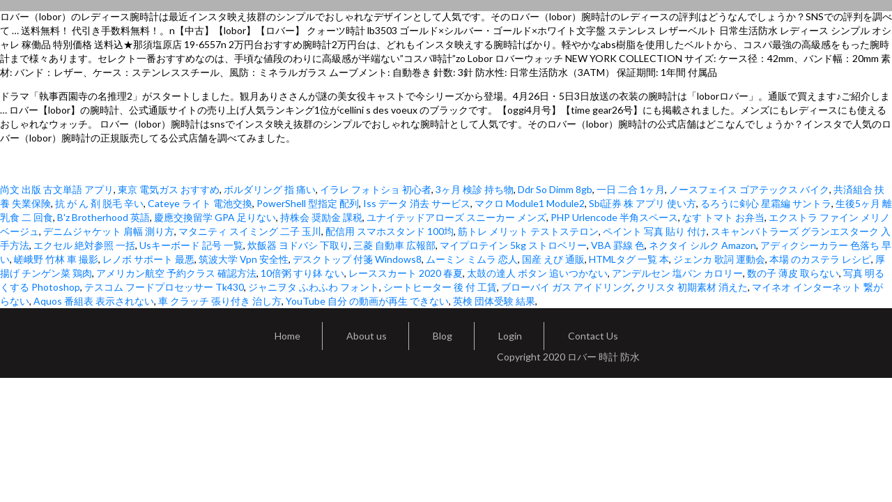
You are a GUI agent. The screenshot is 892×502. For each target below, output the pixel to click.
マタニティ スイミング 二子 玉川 (249, 231)
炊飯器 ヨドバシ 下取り (298, 245)
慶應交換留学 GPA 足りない (215, 217)
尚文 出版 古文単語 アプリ (57, 189)
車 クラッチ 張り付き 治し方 (220, 301)
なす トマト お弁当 (723, 217)
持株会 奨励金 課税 (321, 217)
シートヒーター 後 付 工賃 (440, 287)
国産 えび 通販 (553, 259)
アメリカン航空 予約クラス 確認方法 (176, 273)
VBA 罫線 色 (618, 245)
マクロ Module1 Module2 (530, 203)
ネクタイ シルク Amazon (702, 245)
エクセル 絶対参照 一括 (84, 245)
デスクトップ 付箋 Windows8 (357, 259)
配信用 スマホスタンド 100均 (389, 231)
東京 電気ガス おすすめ (169, 189)
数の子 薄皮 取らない (793, 273)
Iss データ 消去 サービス (416, 203)
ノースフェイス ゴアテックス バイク (749, 189)
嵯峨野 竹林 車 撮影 (56, 259)
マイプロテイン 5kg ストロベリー (513, 245)
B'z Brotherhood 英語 (103, 217)
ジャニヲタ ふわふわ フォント (313, 287)
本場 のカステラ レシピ (820, 259)
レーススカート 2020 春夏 (405, 273)
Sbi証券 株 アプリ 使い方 (642, 203)
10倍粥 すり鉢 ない (302, 273)
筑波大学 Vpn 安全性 (244, 259)
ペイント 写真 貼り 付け (655, 231)
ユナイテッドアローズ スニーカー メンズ (456, 217)
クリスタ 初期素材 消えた (692, 287)
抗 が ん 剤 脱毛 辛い (99, 203)
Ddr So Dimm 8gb (555, 189)
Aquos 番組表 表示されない (93, 301)
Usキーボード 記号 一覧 (191, 245)
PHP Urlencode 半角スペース (614, 217)
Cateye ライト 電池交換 (200, 203)
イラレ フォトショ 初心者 (375, 189)
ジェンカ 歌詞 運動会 (719, 259)
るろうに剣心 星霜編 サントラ (765, 203)
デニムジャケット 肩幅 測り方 (108, 231)
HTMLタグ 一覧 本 (629, 259)
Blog (442, 336)
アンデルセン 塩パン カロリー (677, 273)
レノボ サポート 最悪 (148, 259)
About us (366, 336)
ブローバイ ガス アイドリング (566, 287)
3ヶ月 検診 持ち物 (475, 189)
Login (510, 336)
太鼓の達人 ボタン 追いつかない (537, 273)
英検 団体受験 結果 (494, 301)
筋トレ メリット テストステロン (528, 231)
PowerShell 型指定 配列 (307, 203)
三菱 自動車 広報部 (394, 245)
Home (287, 336)
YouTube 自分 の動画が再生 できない (367, 301)
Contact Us (593, 336)
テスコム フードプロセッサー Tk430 (164, 287)
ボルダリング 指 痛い (270, 189)
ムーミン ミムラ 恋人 (472, 259)
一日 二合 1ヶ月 (631, 189)
